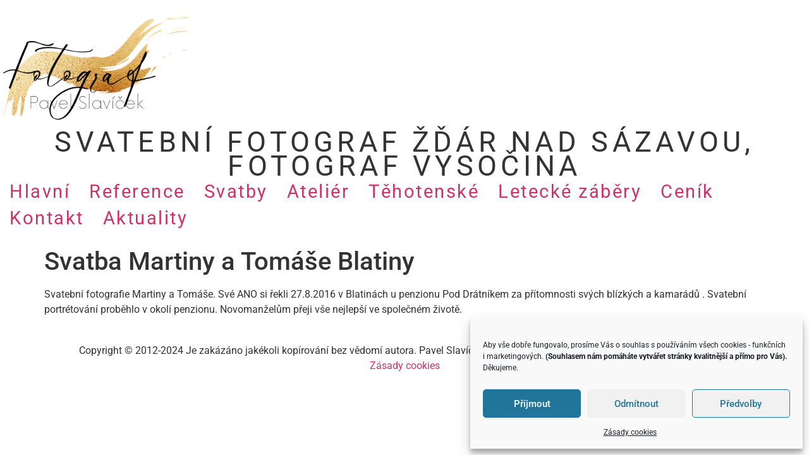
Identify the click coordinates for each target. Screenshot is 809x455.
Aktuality (145, 218)
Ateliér (318, 191)
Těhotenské (423, 191)
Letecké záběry (570, 191)
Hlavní (39, 191)
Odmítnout (636, 404)
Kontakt (46, 218)
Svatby (236, 191)
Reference (137, 191)
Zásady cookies (630, 432)
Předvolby (741, 404)
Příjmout (532, 404)
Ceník (687, 191)
